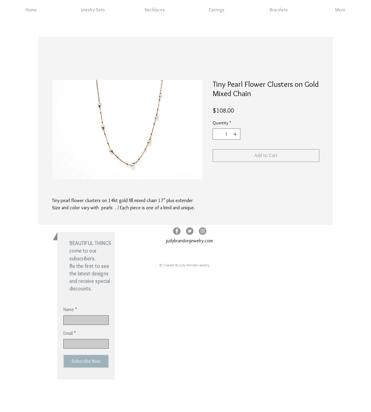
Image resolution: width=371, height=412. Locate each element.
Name (68, 309)
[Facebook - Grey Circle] (177, 231)
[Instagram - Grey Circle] (202, 231)
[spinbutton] (226, 134)
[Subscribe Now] (86, 361)
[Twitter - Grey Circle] (189, 231)
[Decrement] (217, 134)
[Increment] (235, 134)
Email (68, 333)
